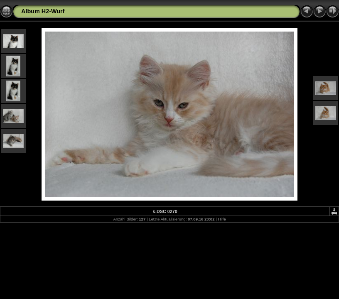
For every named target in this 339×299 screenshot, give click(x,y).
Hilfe (222, 219)
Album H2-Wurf (42, 11)
